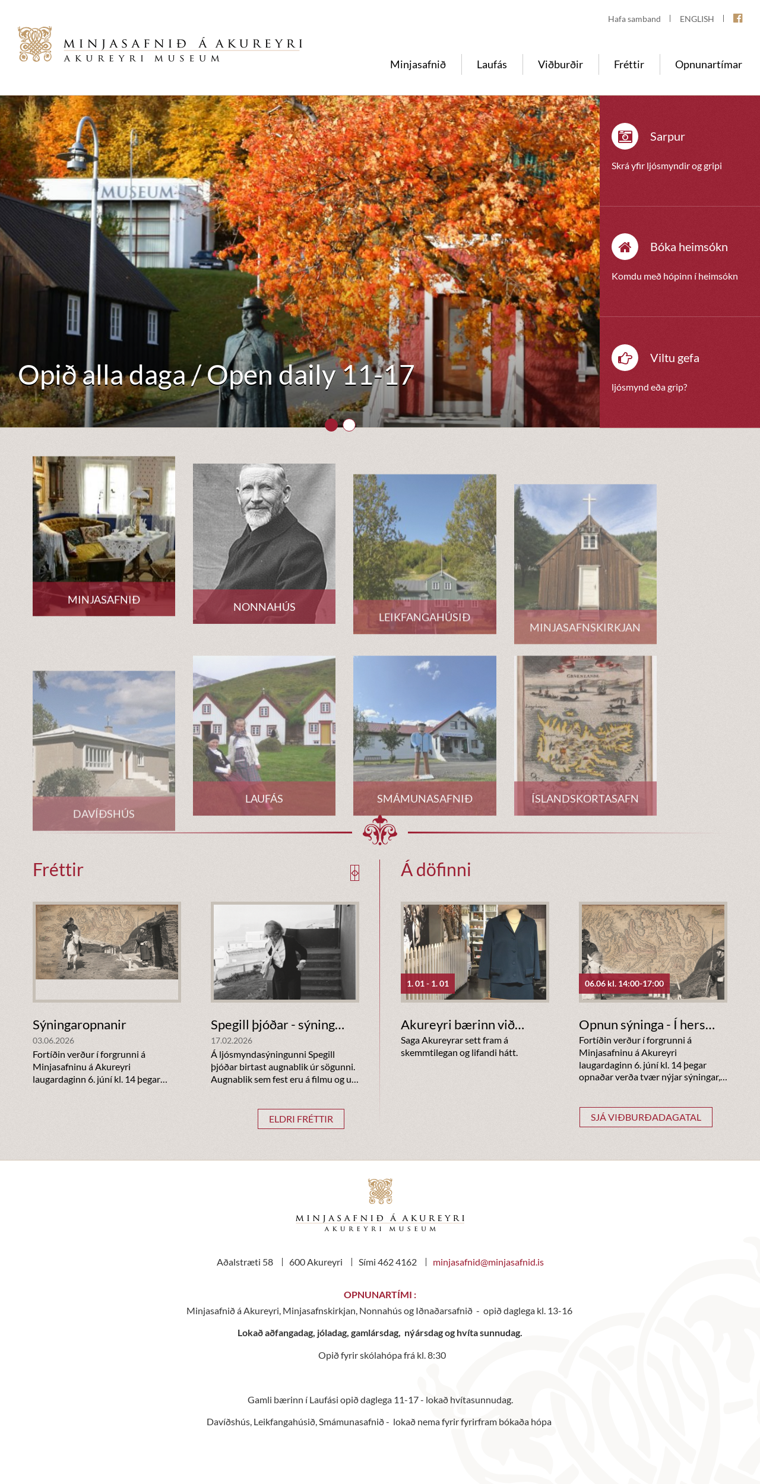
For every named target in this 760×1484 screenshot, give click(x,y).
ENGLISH (697, 19)
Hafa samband (634, 19)
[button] (331, 425)
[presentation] (353, 872)
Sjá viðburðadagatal (646, 1116)
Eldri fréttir (301, 1118)
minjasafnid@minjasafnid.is (488, 1261)
